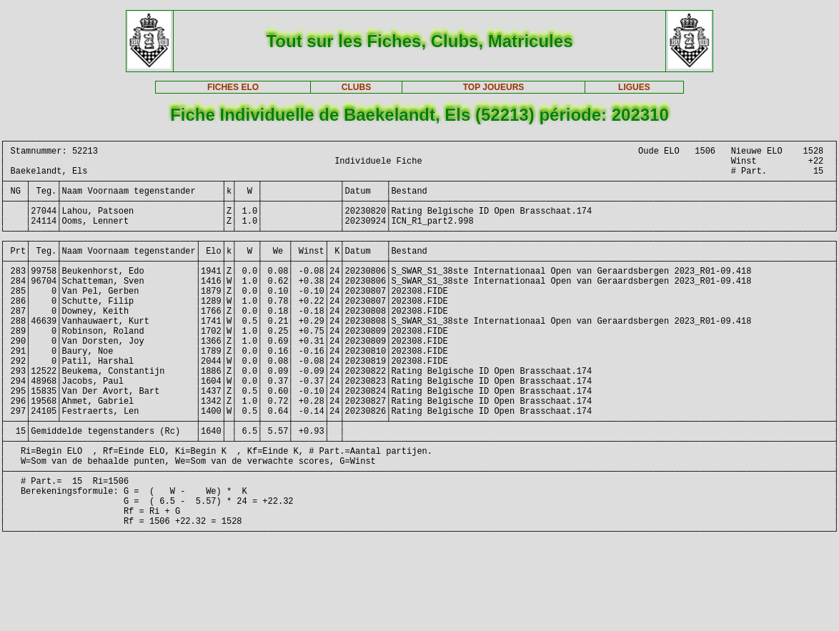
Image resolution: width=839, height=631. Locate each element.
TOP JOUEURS (494, 87)
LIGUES (634, 87)
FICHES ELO (233, 87)
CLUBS (356, 87)
